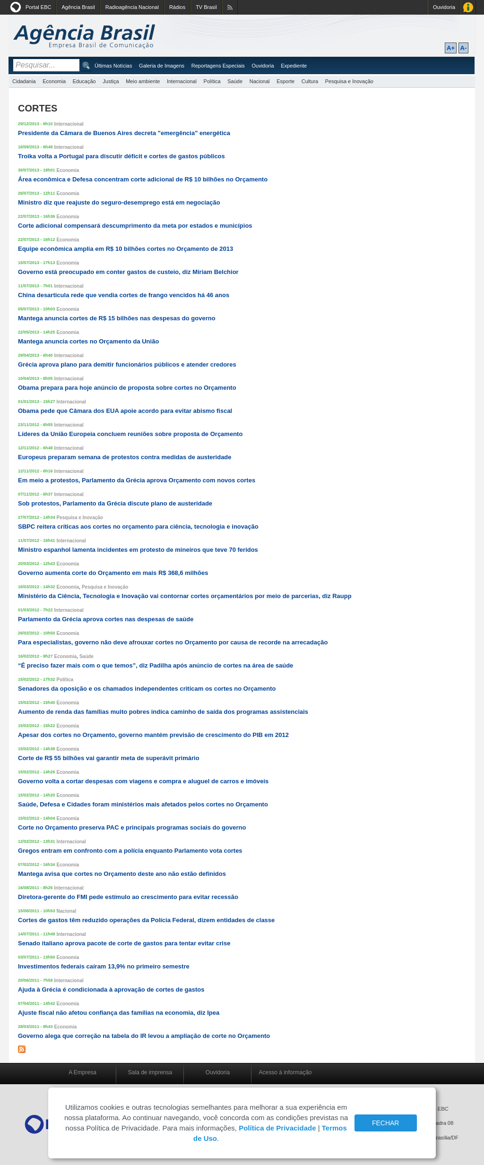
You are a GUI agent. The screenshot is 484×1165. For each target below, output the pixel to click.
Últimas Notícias (113, 66)
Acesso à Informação (468, 7)
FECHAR (385, 1123)
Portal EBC (38, 7)
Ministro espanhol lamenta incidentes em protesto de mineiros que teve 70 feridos (138, 549)
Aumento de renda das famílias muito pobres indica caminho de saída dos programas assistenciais (163, 711)
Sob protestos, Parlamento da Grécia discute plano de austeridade (115, 503)
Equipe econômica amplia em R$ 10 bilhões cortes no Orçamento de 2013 (125, 248)
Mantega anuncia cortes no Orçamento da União (88, 341)
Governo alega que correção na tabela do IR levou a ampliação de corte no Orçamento (144, 1035)
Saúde (234, 81)
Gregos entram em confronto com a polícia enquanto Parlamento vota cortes (130, 850)
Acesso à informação (285, 1072)
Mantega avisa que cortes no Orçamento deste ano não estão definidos (122, 873)
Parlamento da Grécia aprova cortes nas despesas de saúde (105, 619)
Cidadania (24, 81)
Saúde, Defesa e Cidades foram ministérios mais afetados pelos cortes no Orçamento (143, 804)
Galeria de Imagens (161, 66)
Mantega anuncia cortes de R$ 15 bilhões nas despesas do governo (117, 318)
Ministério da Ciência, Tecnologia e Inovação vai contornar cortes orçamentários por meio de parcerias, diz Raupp (185, 596)
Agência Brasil (78, 7)
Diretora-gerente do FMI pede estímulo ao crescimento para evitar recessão (128, 896)
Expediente (294, 66)
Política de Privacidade (277, 1128)
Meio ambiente (143, 81)
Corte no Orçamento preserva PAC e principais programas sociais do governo (132, 827)
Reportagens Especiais (218, 66)
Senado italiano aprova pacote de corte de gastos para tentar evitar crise (124, 943)
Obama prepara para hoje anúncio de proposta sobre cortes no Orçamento (127, 387)
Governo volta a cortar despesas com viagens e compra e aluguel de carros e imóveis (143, 781)
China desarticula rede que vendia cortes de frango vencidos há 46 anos (123, 295)
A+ (451, 47)
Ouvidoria (444, 7)
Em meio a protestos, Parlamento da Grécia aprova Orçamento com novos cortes (136, 480)
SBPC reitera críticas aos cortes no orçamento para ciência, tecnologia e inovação (138, 526)
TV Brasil (206, 7)
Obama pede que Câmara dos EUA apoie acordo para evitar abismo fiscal (125, 410)
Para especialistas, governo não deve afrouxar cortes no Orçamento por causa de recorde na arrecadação (173, 642)
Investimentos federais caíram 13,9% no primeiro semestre (104, 966)
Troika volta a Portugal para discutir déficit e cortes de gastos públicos (121, 156)
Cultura (310, 81)
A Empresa (82, 1072)
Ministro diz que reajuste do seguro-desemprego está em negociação (119, 202)
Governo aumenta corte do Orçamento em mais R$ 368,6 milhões (113, 572)
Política (212, 81)
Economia (54, 81)
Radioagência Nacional (132, 7)
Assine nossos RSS (230, 7)
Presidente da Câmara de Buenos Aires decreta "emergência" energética (124, 133)
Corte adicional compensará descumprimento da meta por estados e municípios (135, 225)
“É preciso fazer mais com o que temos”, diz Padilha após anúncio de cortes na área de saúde (155, 665)
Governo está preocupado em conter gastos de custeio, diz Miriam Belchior (128, 271)
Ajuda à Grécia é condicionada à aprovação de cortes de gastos (111, 989)
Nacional (260, 81)
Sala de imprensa (150, 1072)
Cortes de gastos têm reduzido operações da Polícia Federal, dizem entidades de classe (146, 920)
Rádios (177, 7)
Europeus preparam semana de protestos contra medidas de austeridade (125, 457)
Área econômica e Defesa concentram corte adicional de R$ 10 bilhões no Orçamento (143, 179)
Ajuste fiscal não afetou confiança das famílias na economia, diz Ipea (118, 1012)
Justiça (111, 81)
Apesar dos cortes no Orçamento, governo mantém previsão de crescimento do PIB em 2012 (153, 734)
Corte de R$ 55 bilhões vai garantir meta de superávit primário (108, 758)
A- (463, 47)
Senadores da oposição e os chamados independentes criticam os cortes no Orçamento (147, 688)
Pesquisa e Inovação (349, 81)
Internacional (182, 81)
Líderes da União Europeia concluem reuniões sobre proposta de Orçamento (130, 433)
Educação (84, 81)
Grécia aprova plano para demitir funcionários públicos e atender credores (127, 364)
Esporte (285, 81)
